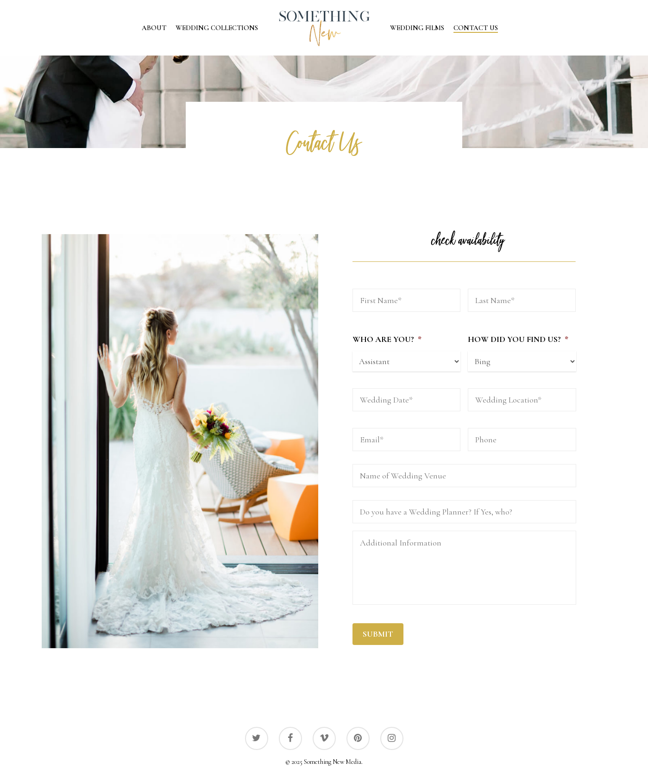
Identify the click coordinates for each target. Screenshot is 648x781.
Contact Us (475, 28)
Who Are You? (387, 339)
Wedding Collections (217, 28)
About (154, 28)
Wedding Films (417, 28)
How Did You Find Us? (518, 339)
